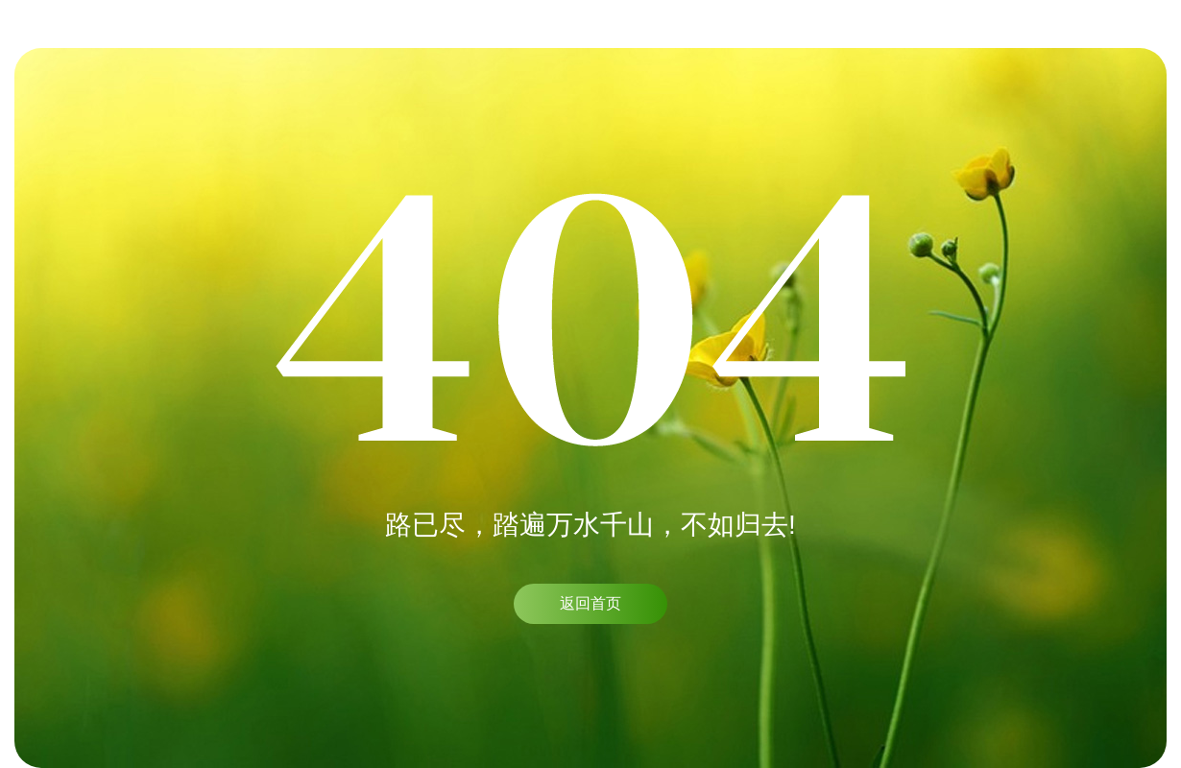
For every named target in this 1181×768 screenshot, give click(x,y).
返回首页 (590, 603)
